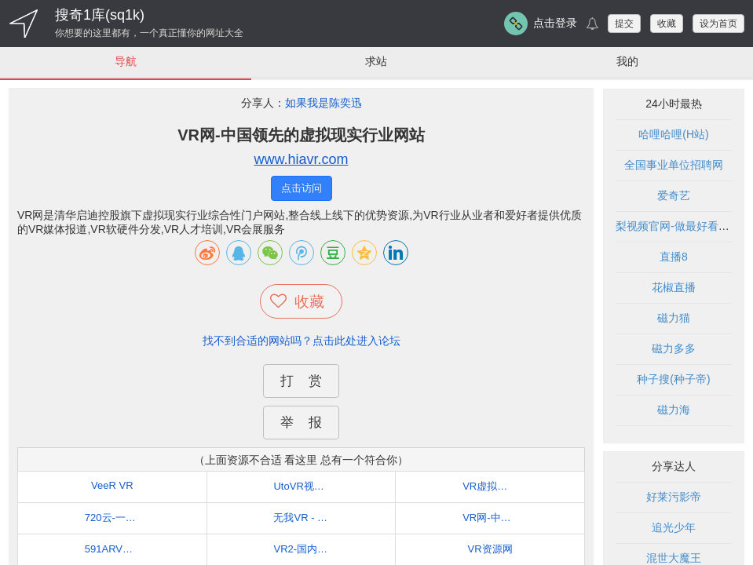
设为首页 (718, 23)
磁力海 (673, 409)
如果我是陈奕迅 (323, 103)
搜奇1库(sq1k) (99, 15)
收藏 (666, 23)
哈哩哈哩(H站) (673, 134)
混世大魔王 (673, 558)
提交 (624, 23)
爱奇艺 (673, 195)
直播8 (674, 256)
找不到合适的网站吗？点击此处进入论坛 (301, 340)
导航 (126, 61)
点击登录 (555, 22)
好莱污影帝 (673, 496)
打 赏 (300, 381)
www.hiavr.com (301, 159)
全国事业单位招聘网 (673, 165)
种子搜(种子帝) (673, 379)
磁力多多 (674, 348)
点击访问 (301, 188)
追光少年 (674, 527)
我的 (627, 61)
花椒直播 (674, 287)
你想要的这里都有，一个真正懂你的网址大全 (149, 33)
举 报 (300, 422)
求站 (376, 61)
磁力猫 (673, 318)
